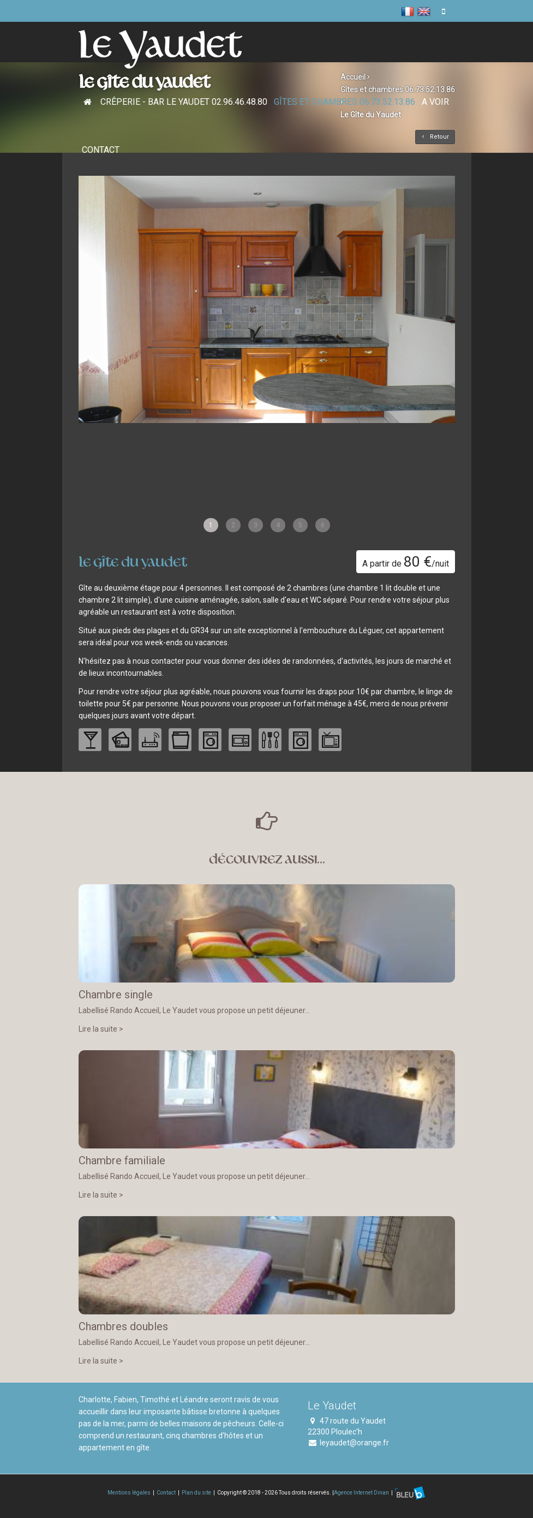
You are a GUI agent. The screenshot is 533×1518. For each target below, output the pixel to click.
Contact (100, 150)
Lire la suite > (101, 1029)
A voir (435, 102)
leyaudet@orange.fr (354, 1442)
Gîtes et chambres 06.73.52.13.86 (344, 102)
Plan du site (196, 1492)
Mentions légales (129, 1492)
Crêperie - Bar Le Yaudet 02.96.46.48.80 (183, 102)
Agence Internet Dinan (362, 1492)
